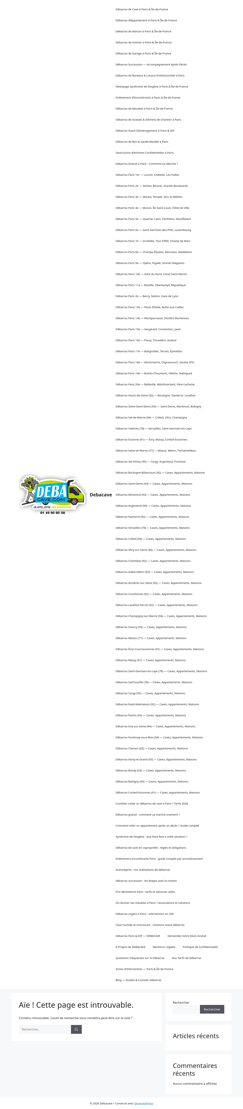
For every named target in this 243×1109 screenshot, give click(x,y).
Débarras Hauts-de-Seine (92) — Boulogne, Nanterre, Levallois (156, 395)
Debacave (101, 494)
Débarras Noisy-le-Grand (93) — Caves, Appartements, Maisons (156, 759)
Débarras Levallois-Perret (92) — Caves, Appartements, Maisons (157, 605)
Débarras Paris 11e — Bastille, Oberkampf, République (151, 285)
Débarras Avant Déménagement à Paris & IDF (145, 130)
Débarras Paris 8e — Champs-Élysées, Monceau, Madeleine (154, 252)
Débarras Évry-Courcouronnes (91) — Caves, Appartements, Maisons (160, 649)
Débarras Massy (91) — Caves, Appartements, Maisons (151, 660)
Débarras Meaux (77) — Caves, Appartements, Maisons (151, 638)
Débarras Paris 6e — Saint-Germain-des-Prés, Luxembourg (153, 230)
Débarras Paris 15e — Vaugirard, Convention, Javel (148, 329)
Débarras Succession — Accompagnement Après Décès (151, 64)
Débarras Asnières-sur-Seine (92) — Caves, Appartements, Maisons (159, 583)
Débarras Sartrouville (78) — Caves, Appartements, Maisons (154, 682)
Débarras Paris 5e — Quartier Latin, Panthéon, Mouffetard (153, 219)
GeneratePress (143, 1103)
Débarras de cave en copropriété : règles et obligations (151, 847)
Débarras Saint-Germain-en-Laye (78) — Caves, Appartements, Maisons (161, 671)
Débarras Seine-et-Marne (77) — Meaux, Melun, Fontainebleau (156, 450)
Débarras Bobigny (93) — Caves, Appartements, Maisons (152, 781)
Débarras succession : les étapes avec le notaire (146, 880)
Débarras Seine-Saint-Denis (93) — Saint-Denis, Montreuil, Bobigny (158, 406)
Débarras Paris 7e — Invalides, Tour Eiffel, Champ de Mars (153, 241)
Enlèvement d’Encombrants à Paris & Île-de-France (148, 97)
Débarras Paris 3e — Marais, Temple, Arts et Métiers (149, 197)
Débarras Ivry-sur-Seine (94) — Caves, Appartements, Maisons (156, 726)
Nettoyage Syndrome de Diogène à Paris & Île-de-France (152, 86)
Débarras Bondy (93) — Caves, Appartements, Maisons (151, 770)
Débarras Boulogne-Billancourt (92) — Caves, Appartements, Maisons (160, 472)
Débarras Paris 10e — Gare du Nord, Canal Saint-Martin (151, 274)
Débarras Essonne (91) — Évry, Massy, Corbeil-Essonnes (151, 439)
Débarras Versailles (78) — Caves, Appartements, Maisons (153, 527)
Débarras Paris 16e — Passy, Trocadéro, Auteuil (146, 340)
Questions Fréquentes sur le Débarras (140, 958)
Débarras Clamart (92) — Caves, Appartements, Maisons (152, 748)
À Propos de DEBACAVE (131, 947)
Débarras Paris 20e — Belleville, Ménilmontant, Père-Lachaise (155, 384)
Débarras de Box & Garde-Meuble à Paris (142, 141)
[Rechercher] (76, 1029)
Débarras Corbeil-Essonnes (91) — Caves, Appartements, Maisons (158, 792)
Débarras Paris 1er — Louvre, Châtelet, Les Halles (147, 174)
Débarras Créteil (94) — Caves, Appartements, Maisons (151, 539)
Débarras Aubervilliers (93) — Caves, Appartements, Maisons (155, 572)
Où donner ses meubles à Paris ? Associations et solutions (153, 903)
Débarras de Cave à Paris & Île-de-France (142, 9)
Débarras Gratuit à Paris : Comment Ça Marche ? (147, 163)
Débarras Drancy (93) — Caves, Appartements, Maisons (151, 627)
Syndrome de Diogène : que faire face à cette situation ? (152, 836)
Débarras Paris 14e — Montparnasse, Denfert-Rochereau (152, 318)
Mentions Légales (164, 947)
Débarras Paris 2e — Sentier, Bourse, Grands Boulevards (152, 186)
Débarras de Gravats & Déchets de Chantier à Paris (148, 119)
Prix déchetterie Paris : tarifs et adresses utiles (145, 892)
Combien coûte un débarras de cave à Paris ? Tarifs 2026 (152, 803)
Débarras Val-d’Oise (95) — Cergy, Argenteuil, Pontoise (151, 461)
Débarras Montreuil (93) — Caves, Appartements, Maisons (153, 494)
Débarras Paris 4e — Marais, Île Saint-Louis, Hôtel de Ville (152, 208)
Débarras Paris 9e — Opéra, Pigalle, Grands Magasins (150, 263)
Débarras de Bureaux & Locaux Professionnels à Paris (150, 75)
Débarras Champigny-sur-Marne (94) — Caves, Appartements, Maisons (161, 616)
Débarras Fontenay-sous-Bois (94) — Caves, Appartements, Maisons (159, 737)
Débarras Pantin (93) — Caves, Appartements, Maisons (151, 715)
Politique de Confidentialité (200, 947)
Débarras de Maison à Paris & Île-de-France (143, 31)
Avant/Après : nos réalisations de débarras (143, 869)
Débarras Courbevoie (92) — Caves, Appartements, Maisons (154, 594)
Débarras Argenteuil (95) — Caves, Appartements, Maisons (153, 505)
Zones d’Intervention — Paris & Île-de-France (144, 969)
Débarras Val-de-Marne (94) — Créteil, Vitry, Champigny (151, 417)
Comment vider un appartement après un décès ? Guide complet (157, 825)
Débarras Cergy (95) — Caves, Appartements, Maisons (150, 693)
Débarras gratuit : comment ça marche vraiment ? (148, 814)
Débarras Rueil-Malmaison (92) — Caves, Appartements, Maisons (157, 704)
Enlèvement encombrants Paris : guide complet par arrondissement (159, 858)
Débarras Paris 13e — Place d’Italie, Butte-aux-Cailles (150, 307)
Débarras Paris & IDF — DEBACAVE (138, 936)
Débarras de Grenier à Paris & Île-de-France (144, 42)
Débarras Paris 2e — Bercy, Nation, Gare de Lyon (147, 296)
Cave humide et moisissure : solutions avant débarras (150, 925)
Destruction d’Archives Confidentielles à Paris (145, 152)
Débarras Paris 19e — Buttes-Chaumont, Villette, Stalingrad (154, 373)
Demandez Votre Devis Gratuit (187, 936)
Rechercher (181, 1002)
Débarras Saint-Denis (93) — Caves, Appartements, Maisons (154, 483)
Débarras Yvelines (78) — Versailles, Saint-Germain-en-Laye (154, 428)
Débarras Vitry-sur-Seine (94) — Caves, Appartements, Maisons (156, 550)
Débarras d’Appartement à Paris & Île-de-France (146, 20)
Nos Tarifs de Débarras (186, 958)
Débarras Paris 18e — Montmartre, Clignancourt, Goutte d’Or (155, 362)
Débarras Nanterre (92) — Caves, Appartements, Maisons (152, 516)
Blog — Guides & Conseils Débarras (138, 980)
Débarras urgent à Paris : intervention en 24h (145, 914)
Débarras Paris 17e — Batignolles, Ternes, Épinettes (149, 351)
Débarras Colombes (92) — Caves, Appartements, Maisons (153, 561)
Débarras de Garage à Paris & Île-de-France (143, 53)
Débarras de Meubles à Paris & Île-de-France (144, 108)
